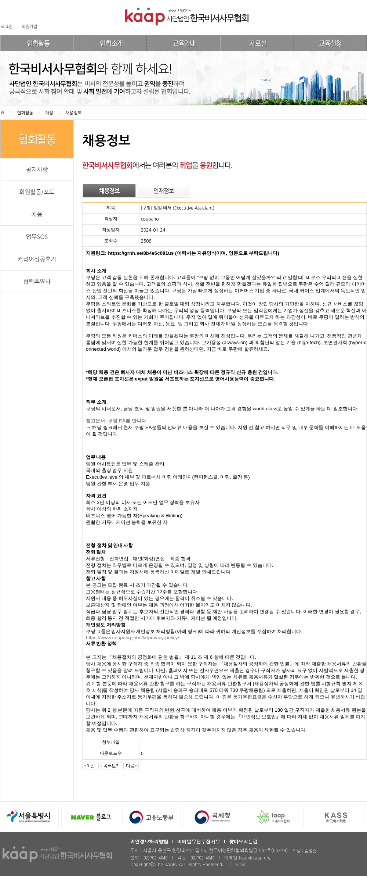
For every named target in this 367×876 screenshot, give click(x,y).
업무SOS (37, 237)
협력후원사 (37, 282)
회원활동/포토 (36, 192)
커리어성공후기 (37, 259)
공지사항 (37, 169)
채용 (36, 214)
